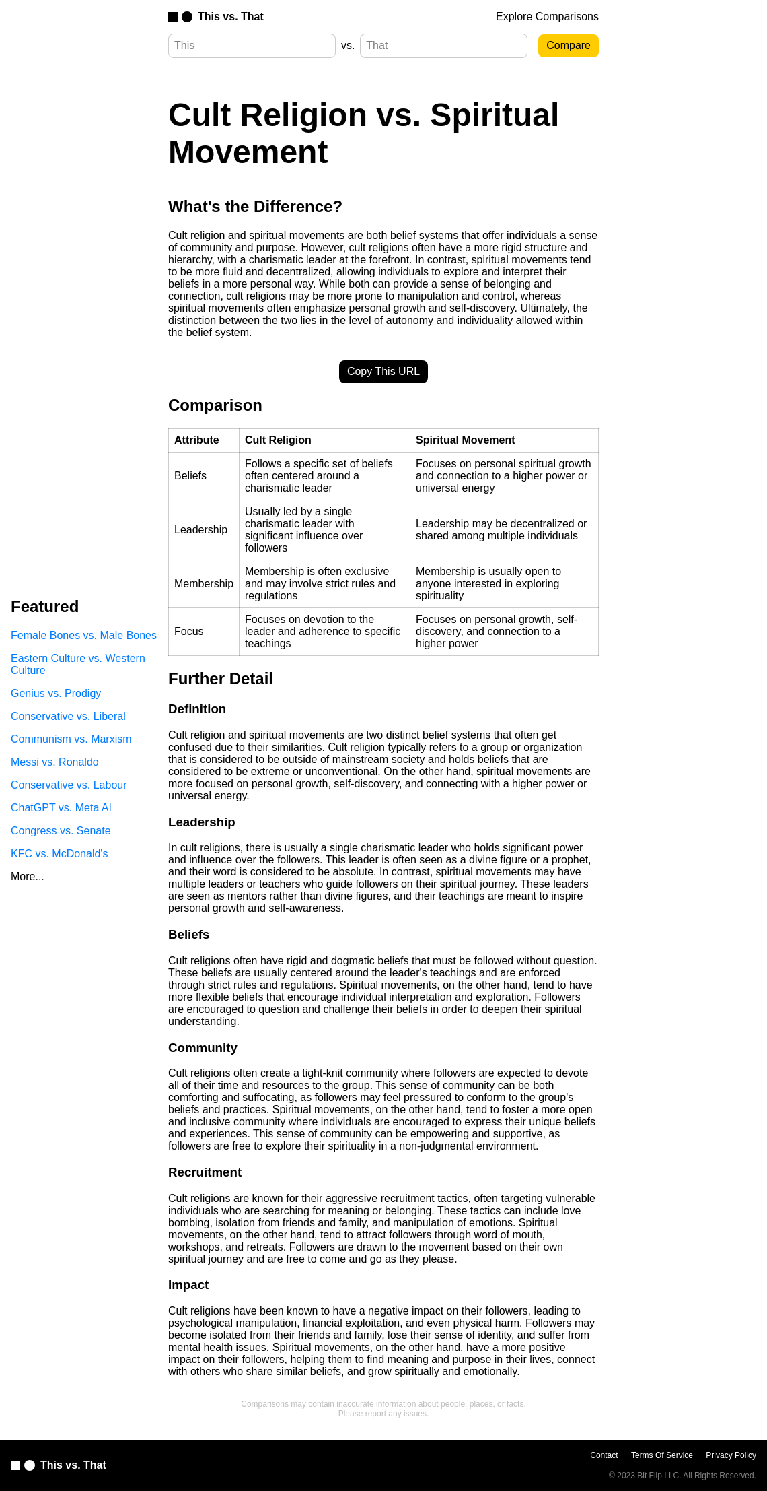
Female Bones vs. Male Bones (84, 635)
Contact (604, 1455)
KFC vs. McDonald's (59, 853)
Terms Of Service (662, 1455)
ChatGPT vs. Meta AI (61, 808)
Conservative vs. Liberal (68, 716)
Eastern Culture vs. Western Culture (78, 664)
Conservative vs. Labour (69, 785)
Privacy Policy (731, 1455)
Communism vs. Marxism (71, 739)
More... (27, 876)
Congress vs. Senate (61, 830)
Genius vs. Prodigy (56, 693)
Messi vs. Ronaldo (55, 762)
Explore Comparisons (547, 16)
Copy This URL (383, 371)
